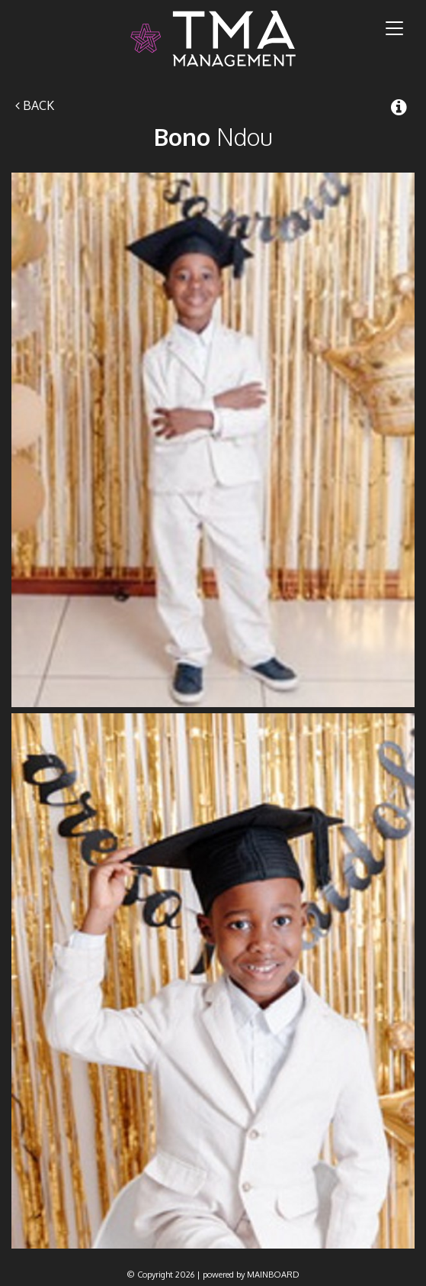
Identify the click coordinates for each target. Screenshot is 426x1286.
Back (34, 105)
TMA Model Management (213, 38)
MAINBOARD (273, 1274)
